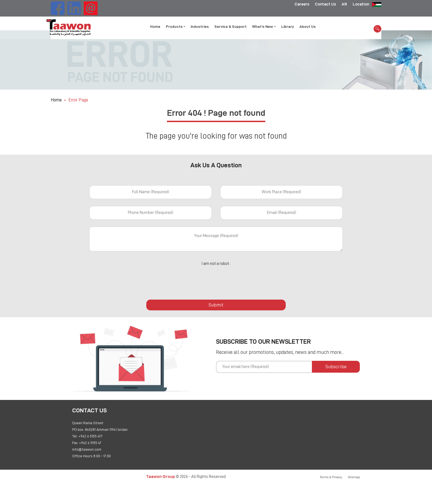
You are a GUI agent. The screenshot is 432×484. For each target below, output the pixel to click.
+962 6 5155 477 (90, 436)
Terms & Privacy (331, 477)
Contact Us (325, 4)
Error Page (78, 100)
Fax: (75, 443)
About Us (307, 26)
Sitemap (354, 477)
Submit (216, 304)
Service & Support (230, 26)
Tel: (75, 436)
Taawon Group (160, 476)
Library (287, 26)
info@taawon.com (86, 449)
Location (361, 4)
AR (344, 4)
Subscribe (336, 366)
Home (155, 26)
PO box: (78, 429)
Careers (302, 4)
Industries (200, 26)
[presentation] (216, 280)
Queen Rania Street (87, 423)
